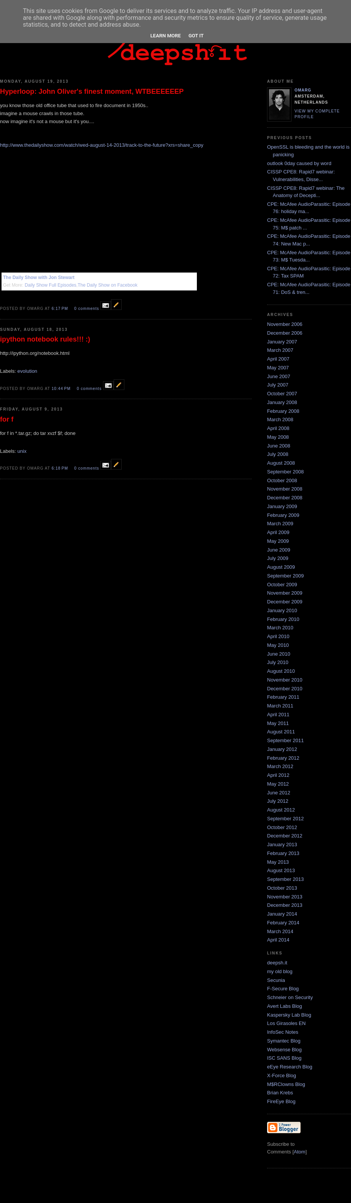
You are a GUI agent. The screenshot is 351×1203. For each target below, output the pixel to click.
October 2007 (282, 393)
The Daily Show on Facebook (107, 285)
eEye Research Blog (289, 1067)
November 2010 (285, 680)
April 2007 (278, 359)
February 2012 (283, 758)
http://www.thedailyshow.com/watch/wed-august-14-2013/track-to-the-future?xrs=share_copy (101, 145)
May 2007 (278, 368)
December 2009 (285, 602)
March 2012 (280, 766)
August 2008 (281, 463)
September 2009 (285, 576)
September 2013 (285, 879)
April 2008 (278, 428)
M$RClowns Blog (286, 1084)
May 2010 (278, 645)
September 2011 (285, 740)
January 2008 (282, 402)
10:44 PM (62, 389)
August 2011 (281, 732)
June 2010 (278, 654)
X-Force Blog (281, 1075)
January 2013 (282, 844)
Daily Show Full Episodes (50, 285)
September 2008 (285, 472)
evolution (27, 371)
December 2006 (285, 333)
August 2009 (281, 567)
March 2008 (280, 419)
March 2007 (280, 350)
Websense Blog (284, 1049)
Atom (299, 1152)
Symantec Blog (283, 1041)
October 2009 (282, 584)
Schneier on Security (290, 997)
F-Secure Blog (283, 988)
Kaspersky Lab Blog (289, 1015)
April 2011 (278, 714)
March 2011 (280, 706)
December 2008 (285, 497)
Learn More (165, 35)
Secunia (276, 980)
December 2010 (285, 688)
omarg (303, 90)
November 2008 (285, 489)
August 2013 (281, 870)
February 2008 (283, 411)
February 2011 (283, 697)
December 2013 (285, 905)
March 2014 (280, 931)
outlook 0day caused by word (299, 163)
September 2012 (285, 818)
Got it (196, 35)
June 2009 (278, 550)
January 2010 (282, 610)
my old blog (279, 971)
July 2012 (277, 801)
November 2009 (285, 593)
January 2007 (282, 342)
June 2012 (278, 793)
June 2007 (278, 376)
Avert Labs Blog (284, 1006)
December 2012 (285, 836)
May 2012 (278, 784)
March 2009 (280, 523)
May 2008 (278, 437)
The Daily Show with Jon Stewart (38, 277)
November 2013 (285, 897)
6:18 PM (60, 468)
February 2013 (283, 853)
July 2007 (277, 385)
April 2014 (278, 940)
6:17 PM (60, 308)
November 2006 (285, 324)
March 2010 (280, 627)
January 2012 (282, 749)
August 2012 (281, 810)
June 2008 (278, 446)
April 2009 (278, 532)
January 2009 (282, 506)
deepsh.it (277, 963)
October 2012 (282, 827)
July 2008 (277, 454)
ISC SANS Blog (284, 1058)
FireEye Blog (281, 1101)
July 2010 (277, 662)
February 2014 (283, 923)
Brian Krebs (280, 1093)
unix (22, 451)
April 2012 (278, 775)
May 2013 (278, 862)
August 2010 (281, 671)
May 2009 (278, 541)
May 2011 (278, 723)
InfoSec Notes (282, 1032)
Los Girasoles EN (286, 1023)
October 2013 (282, 888)
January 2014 (282, 914)
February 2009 (283, 515)
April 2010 (278, 636)
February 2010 (283, 619)
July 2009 (277, 558)
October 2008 (282, 480)
